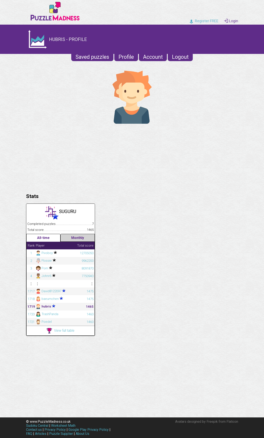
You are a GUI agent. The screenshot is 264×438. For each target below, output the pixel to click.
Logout (180, 57)
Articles (40, 434)
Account (153, 57)
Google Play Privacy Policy (88, 430)
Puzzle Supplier (61, 434)
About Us (82, 434)
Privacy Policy (55, 430)
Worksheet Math (63, 426)
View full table (60, 330)
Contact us (34, 430)
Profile (126, 57)
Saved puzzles (92, 57)
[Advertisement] (132, 157)
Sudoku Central (37, 426)
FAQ (29, 434)
